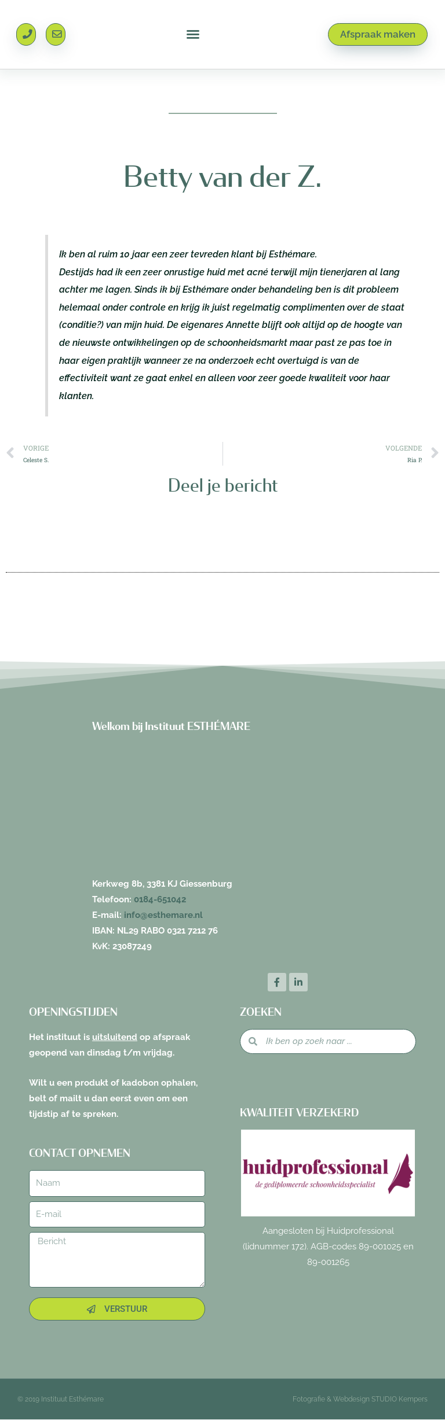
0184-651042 (160, 900)
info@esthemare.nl (163, 915)
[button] (193, 34)
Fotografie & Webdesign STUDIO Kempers (360, 1400)
